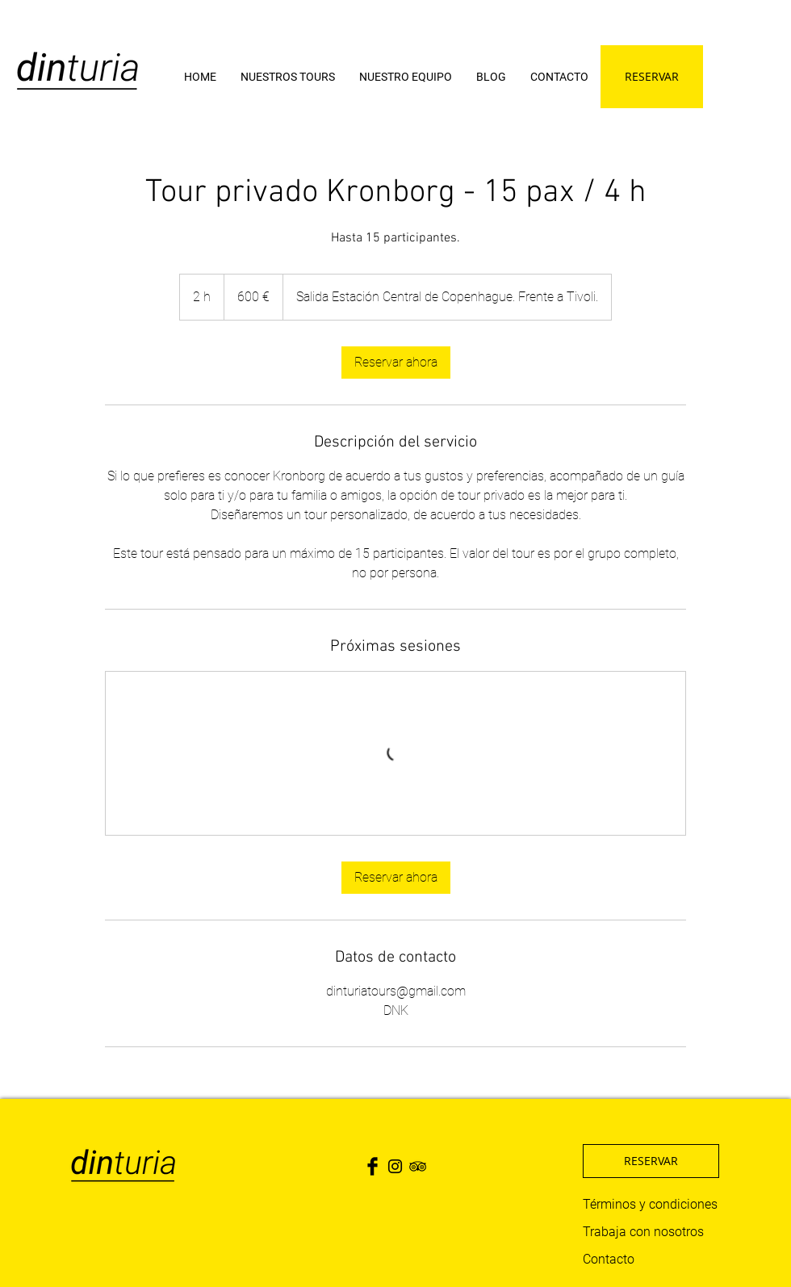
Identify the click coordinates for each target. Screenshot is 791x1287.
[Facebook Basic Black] (372, 1166)
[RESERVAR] (652, 76)
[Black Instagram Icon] (395, 1166)
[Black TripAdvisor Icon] (417, 1166)
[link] (395, 362)
